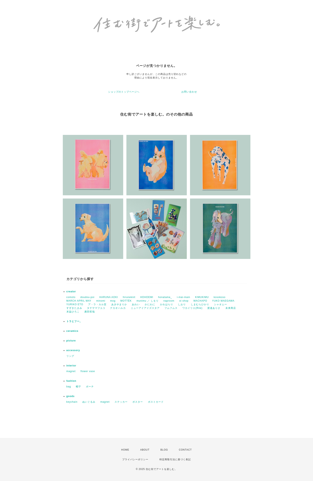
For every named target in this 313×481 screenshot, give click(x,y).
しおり (182, 304)
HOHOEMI (146, 297)
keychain (71, 401)
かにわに (150, 304)
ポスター (137, 401)
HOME (125, 449)
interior (71, 365)
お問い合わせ (189, 91)
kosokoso (219, 297)
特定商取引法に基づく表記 (175, 459)
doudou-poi (87, 297)
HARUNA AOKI (108, 297)
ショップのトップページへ (123, 91)
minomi (100, 300)
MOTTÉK (126, 300)
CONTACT (185, 449)
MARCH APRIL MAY (78, 300)
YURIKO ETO (74, 304)
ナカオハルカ (118, 308)
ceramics (72, 331)
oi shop (184, 300)
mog (112, 300)
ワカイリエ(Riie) (192, 308)
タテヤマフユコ (96, 308)
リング (70, 356)
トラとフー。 (74, 321)
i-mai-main (183, 297)
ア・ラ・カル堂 (97, 304)
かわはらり (166, 304)
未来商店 (230, 308)
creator (71, 291)
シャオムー (220, 304)
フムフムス (171, 308)
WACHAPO (200, 300)
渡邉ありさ (213, 308)
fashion (71, 381)
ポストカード (156, 401)
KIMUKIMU (202, 297)
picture (71, 340)
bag (68, 386)
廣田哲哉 (89, 311)
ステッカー (121, 401)
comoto (70, 297)
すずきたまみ (74, 308)
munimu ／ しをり (147, 300)
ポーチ (90, 386)
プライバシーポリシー (135, 459)
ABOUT (144, 449)
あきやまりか (119, 304)
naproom (168, 300)
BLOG (164, 449)
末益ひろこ (73, 311)
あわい (136, 304)
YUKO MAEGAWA (223, 300)
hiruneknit (129, 297)
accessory (73, 350)
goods (70, 396)
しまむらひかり (200, 304)
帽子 (78, 386)
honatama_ (165, 297)
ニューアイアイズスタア (145, 308)
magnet (71, 371)
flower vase (88, 371)
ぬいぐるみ (88, 401)
